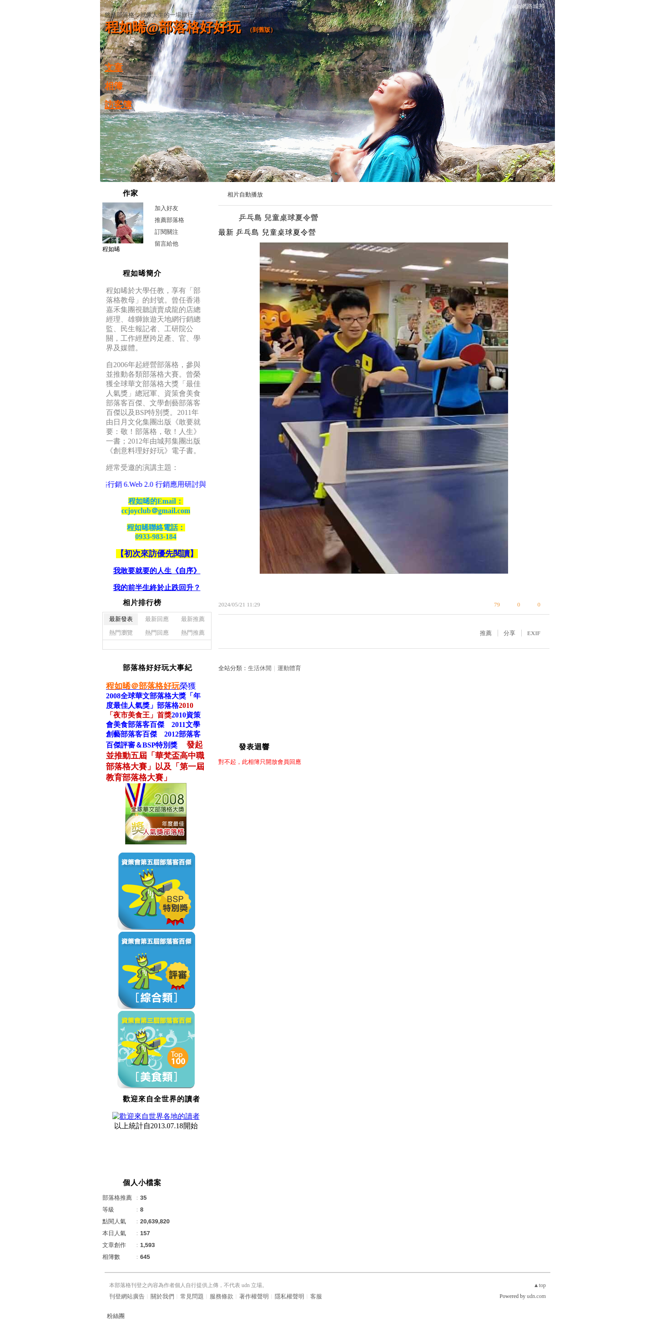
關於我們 (162, 1296)
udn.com (536, 1296)
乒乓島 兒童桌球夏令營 (278, 218)
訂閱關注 (166, 231)
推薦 (486, 633)
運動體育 (289, 668)
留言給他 (166, 243)
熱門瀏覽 (121, 632)
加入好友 (166, 208)
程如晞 (111, 249)
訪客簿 (118, 105)
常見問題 (192, 1296)
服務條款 (221, 1296)
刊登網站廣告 (127, 1296)
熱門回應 (157, 632)
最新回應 (157, 619)
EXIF (533, 633)
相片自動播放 (245, 194)
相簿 (114, 86)
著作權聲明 (254, 1296)
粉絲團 (116, 1316)
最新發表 (121, 619)
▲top (540, 1285)
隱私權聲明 (289, 1296)
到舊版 (261, 29)
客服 (316, 1296)
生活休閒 (260, 668)
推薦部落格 (169, 220)
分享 (509, 633)
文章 (114, 67)
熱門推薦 (193, 632)
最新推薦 (193, 619)
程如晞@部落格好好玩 (173, 27)
